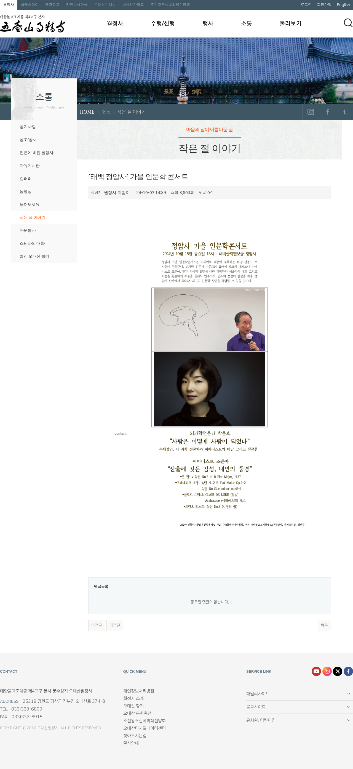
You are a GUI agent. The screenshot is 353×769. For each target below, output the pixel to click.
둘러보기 (291, 23)
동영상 (26, 191)
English (343, 4)
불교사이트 (256, 707)
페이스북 (327, 112)
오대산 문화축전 (137, 713)
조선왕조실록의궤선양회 (170, 4)
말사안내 (131, 743)
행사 (207, 23)
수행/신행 (163, 23)
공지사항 (28, 126)
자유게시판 (30, 165)
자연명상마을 (77, 4)
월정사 (8, 4)
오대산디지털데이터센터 (144, 728)
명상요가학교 (133, 4)
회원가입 (324, 4)
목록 (324, 625)
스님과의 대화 (32, 243)
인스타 (327, 671)
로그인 (306, 4)
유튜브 (316, 671)
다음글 (114, 625)
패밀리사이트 (257, 694)
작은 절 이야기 (32, 217)
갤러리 (26, 178)
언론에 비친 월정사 (36, 152)
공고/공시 (28, 139)
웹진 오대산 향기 (34, 256)
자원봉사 (28, 230)
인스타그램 (310, 112)
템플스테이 (30, 4)
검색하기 (348, 23)
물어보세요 (30, 204)
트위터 (344, 112)
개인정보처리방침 (138, 691)
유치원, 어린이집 (261, 720)
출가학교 (52, 4)
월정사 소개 (133, 698)
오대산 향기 (133, 706)
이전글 (96, 625)
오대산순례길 (105, 4)
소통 (246, 23)
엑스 (337, 671)
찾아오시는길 (134, 736)
